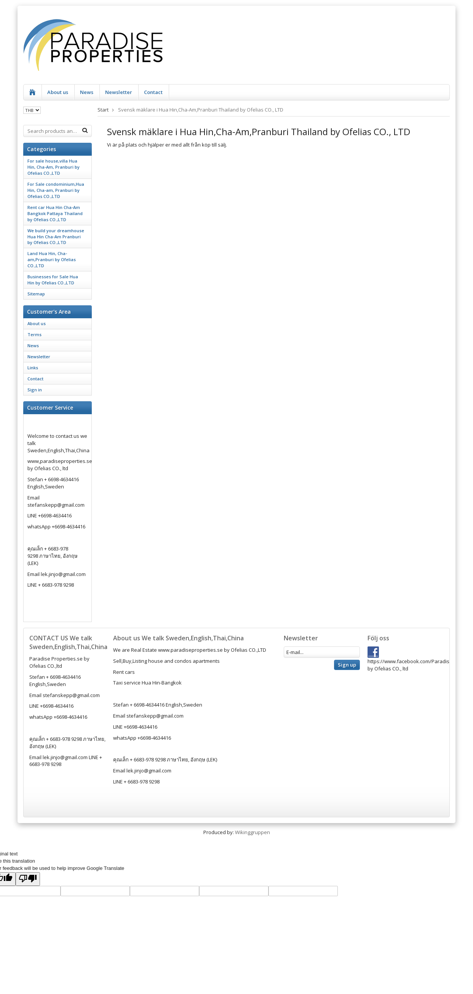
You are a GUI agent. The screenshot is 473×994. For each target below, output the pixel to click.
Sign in (34, 389)
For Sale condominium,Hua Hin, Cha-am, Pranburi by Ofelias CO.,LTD (55, 190)
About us (57, 92)
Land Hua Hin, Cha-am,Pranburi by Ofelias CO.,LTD (51, 259)
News (86, 92)
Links (32, 367)
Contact (153, 92)
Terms (34, 334)
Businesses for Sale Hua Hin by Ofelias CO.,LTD (52, 280)
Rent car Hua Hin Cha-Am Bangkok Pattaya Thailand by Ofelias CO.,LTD (55, 213)
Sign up (347, 664)
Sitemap (36, 294)
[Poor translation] (28, 879)
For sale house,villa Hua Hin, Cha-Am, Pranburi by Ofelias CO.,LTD (53, 167)
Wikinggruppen (252, 832)
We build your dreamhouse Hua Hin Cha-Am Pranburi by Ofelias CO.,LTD (55, 237)
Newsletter (118, 92)
